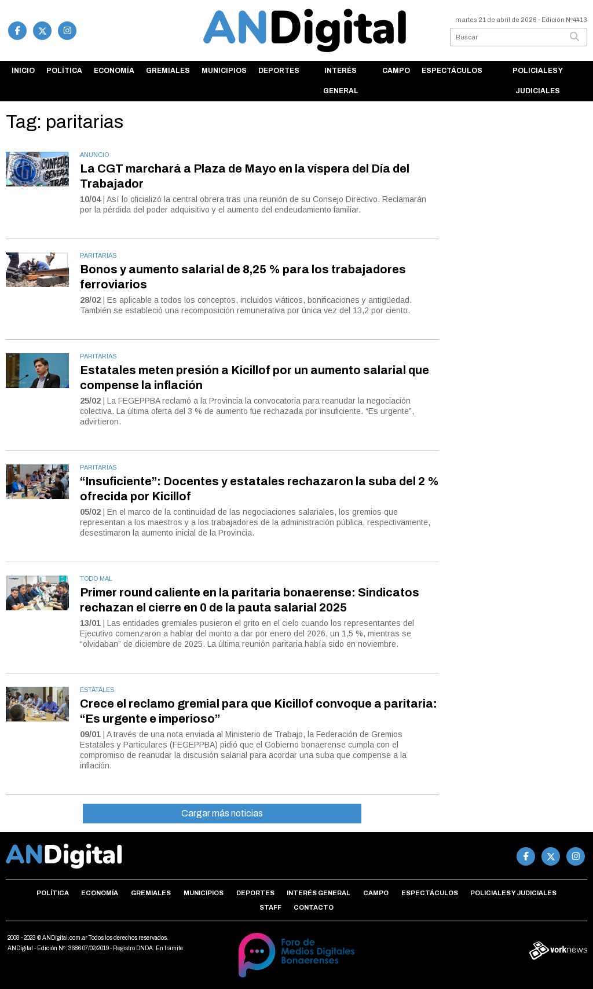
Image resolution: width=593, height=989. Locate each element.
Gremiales (168, 71)
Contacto (314, 907)
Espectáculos (452, 71)
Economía (114, 71)
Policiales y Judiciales (538, 81)
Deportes (278, 71)
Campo (396, 71)
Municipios (224, 71)
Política (64, 71)
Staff (270, 907)
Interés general (340, 81)
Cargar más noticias (222, 813)
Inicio (23, 71)
